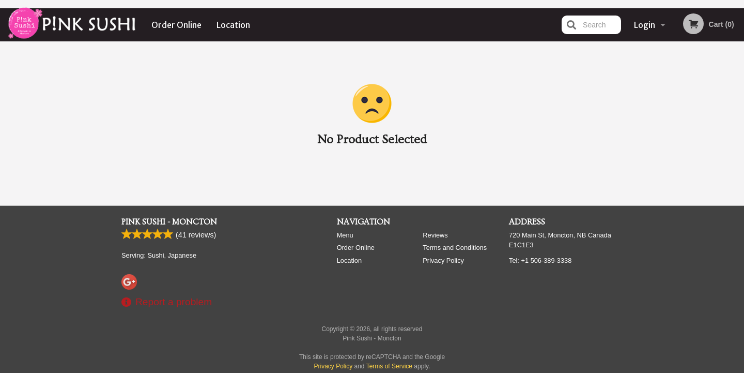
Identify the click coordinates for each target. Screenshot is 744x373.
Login (644, 25)
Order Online (176, 25)
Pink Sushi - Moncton (169, 222)
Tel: (540, 260)
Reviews (435, 235)
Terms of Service (389, 366)
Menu (345, 235)
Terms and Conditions (455, 247)
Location (233, 25)
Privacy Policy (443, 260)
